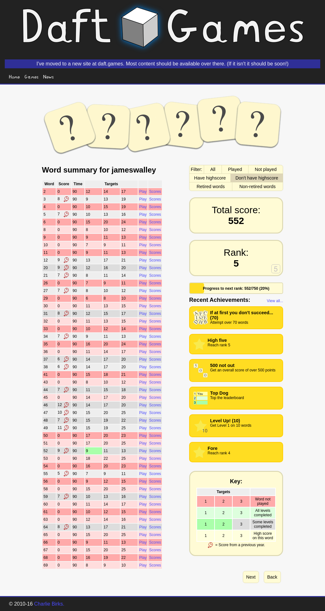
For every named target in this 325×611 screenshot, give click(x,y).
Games (31, 76)
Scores (155, 191)
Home (14, 76)
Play (143, 191)
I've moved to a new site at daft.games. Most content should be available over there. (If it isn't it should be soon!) (162, 63)
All (213, 169)
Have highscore (210, 177)
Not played (266, 169)
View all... (275, 301)
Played (235, 169)
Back (272, 577)
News (48, 76)
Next (251, 577)
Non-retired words (257, 186)
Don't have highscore (256, 177)
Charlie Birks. (49, 604)
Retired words (210, 186)
